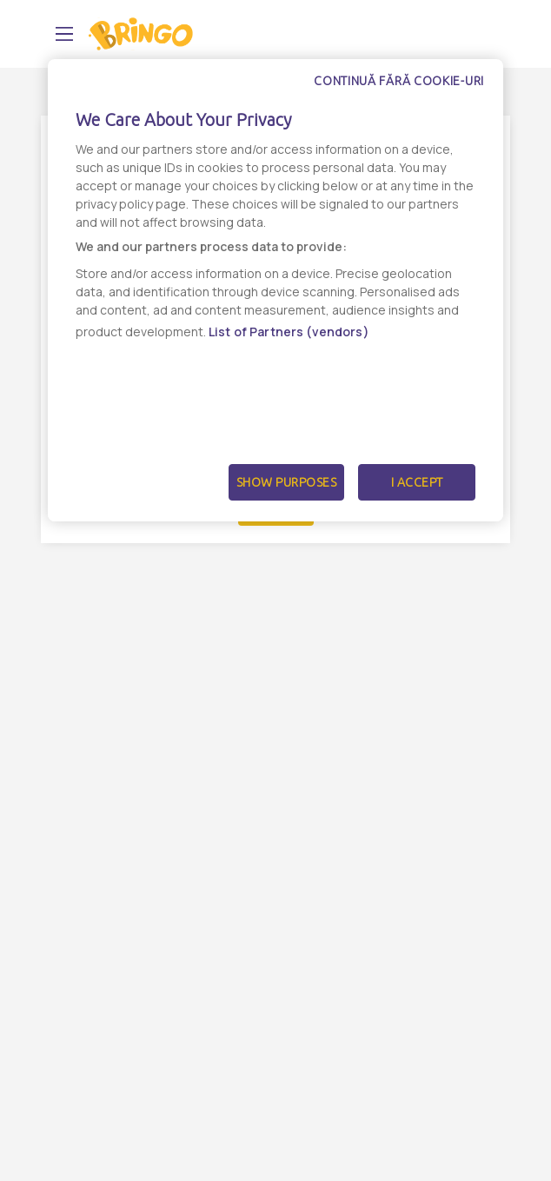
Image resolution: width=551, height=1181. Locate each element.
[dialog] (275, 290)
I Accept (417, 482)
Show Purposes (286, 482)
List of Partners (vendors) (289, 331)
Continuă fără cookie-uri (399, 81)
